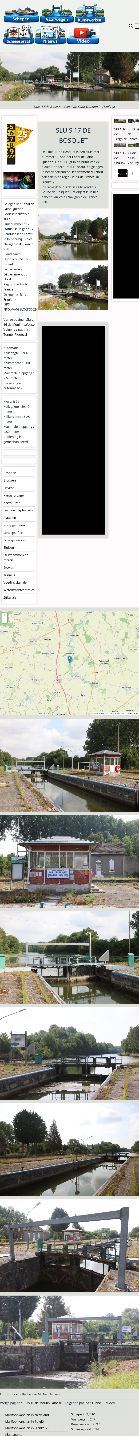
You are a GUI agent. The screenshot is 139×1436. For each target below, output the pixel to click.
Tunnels (9, 575)
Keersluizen (11, 503)
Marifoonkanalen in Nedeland (27, 1415)
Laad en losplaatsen (18, 510)
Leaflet (99, 713)
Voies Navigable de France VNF (18, 244)
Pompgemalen (14, 525)
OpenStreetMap (117, 713)
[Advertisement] (73, 430)
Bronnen (9, 473)
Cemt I (28, 234)
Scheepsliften (13, 533)
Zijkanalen (10, 597)
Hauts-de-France (82, 177)
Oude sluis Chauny (133, 158)
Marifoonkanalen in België (24, 1421)
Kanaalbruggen (14, 495)
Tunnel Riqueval (15, 334)
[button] (69, 659)
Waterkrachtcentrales (19, 590)
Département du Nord (87, 172)
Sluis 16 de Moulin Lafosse (42, 1403)
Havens (8, 488)
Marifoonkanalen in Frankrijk (26, 1428)
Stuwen (8, 567)
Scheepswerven (14, 540)
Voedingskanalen (16, 582)
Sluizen (8, 547)
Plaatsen (9, 518)
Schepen (77, 1414)
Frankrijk (9, 299)
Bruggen (9, 480)
